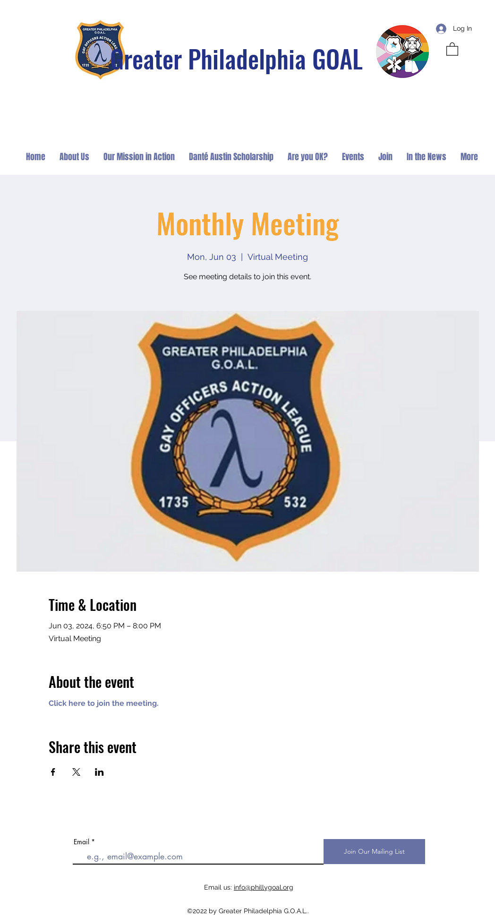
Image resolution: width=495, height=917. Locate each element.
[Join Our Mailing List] (374, 851)
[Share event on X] (76, 772)
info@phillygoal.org (263, 887)
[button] (452, 49)
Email (81, 842)
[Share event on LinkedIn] (99, 772)
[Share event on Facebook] (53, 772)
